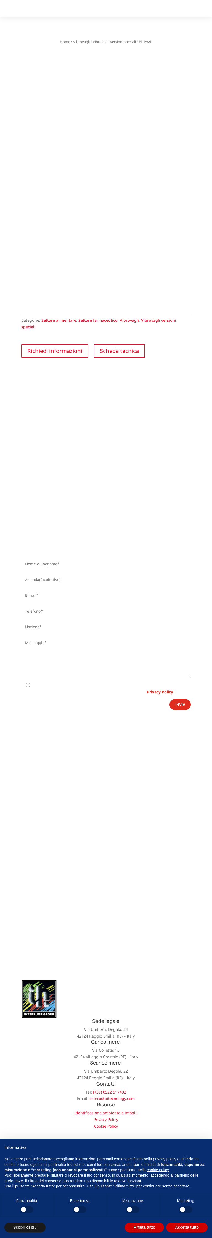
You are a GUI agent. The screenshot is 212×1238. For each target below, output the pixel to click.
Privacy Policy (160, 692)
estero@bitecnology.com (112, 1098)
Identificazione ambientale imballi (105, 1112)
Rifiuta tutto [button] (144, 1227)
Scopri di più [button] (25, 1227)
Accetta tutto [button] (187, 1227)
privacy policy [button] (164, 1159)
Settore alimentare (58, 320)
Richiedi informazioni (54, 351)
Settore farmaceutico (98, 320)
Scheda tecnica (119, 351)
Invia (180, 704)
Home (65, 41)
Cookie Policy (106, 1126)
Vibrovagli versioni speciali (114, 41)
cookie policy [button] (158, 1170)
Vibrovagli (81, 41)
